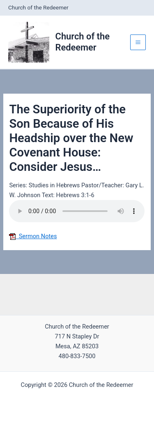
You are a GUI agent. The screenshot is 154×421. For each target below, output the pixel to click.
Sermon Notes (33, 236)
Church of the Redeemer (82, 41)
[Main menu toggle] (138, 42)
